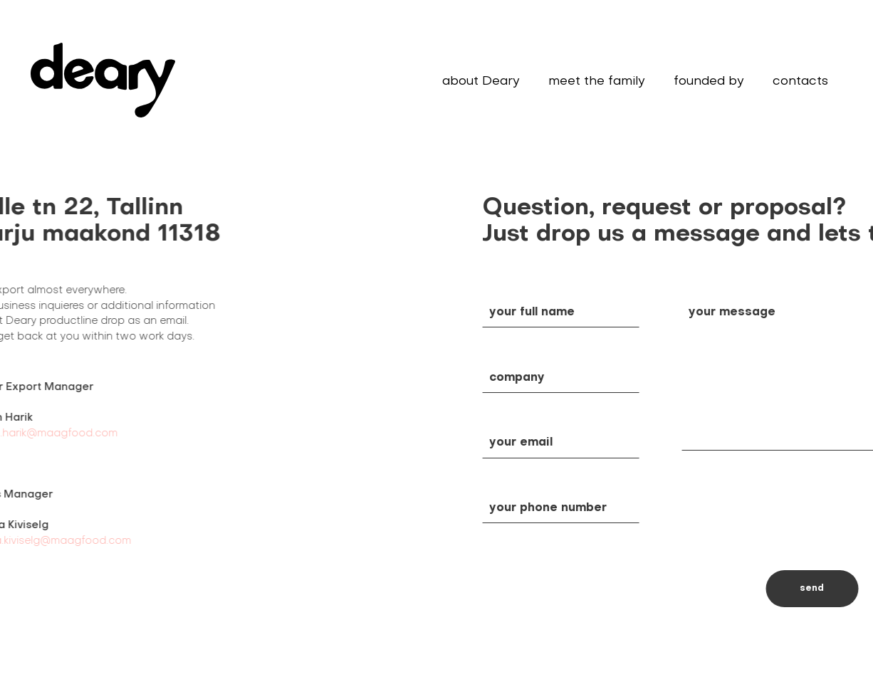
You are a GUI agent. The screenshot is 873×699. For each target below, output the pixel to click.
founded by (709, 81)
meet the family (596, 81)
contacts (800, 81)
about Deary (481, 81)
